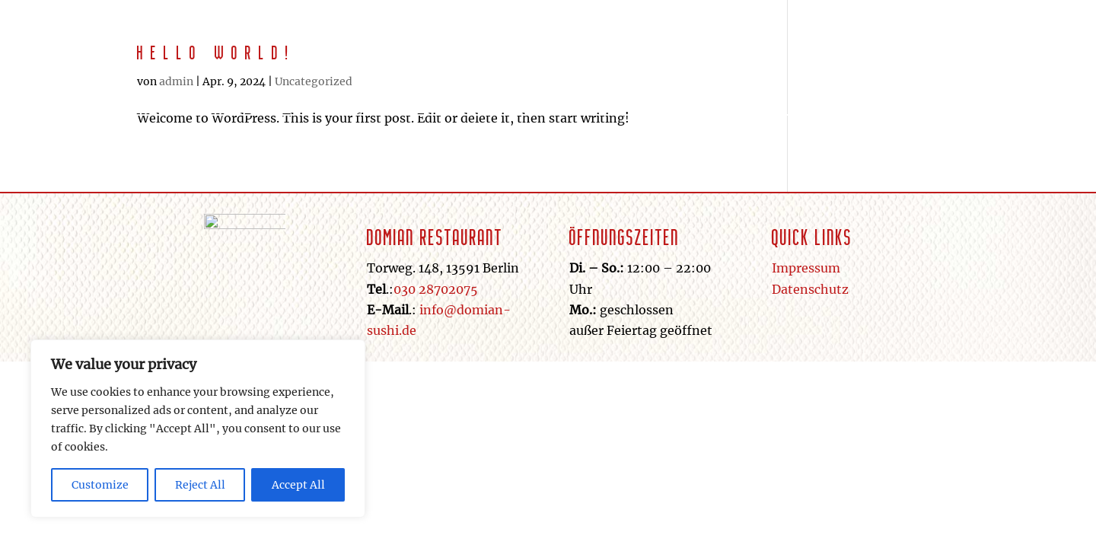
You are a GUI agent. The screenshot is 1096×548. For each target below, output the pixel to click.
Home (650, 75)
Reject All (200, 485)
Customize (100, 485)
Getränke (722, 75)
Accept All (298, 485)
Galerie (802, 75)
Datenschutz (810, 289)
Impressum (806, 268)
